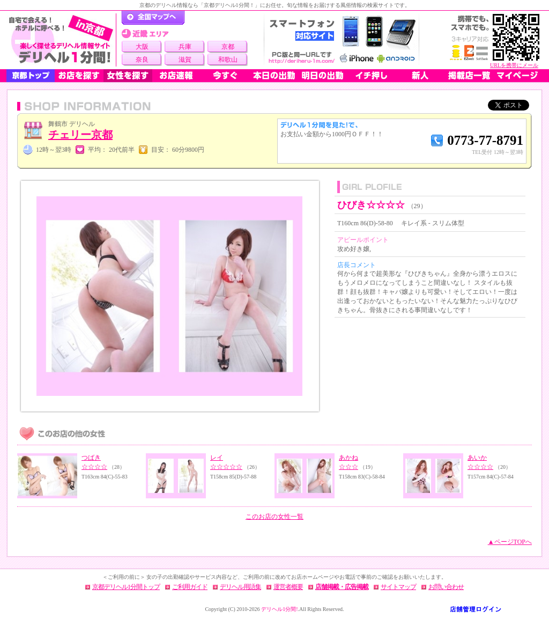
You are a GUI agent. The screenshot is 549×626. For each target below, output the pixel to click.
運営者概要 (288, 587)
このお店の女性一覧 (274, 516)
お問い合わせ (446, 587)
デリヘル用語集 (240, 587)
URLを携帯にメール (514, 65)
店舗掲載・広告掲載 (341, 587)
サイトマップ (398, 587)
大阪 (142, 46)
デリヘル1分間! (279, 609)
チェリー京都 (80, 135)
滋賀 (185, 59)
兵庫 (185, 46)
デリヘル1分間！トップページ (153, 18)
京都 (227, 46)
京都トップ (30, 75)
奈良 (142, 59)
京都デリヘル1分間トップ (126, 587)
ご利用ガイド (189, 587)
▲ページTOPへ (510, 542)
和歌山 (228, 59)
